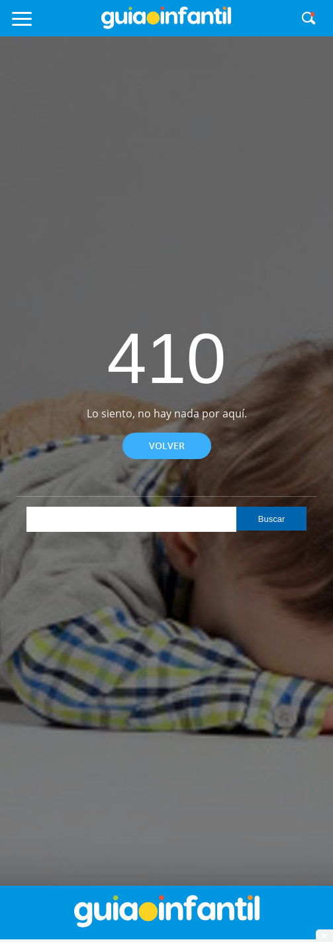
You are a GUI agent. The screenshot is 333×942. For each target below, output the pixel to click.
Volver (167, 445)
